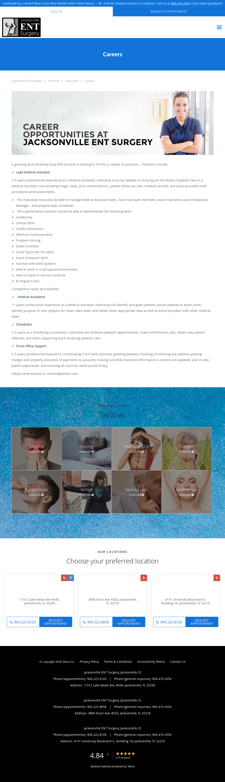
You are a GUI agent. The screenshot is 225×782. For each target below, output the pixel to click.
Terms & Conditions (118, 662)
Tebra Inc (68, 662)
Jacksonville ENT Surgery (27, 81)
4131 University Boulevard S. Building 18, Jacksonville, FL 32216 (185, 601)
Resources (72, 81)
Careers (90, 81)
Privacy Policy (89, 662)
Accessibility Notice (151, 662)
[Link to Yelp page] (64, 578)
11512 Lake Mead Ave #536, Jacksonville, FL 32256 (39, 601)
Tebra (131, 766)
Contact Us (178, 662)
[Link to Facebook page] (70, 578)
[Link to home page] (20, 27)
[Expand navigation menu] (219, 27)
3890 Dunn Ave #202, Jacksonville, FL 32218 (112, 601)
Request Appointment (55, 622)
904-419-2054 (180, 3)
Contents (54, 81)
